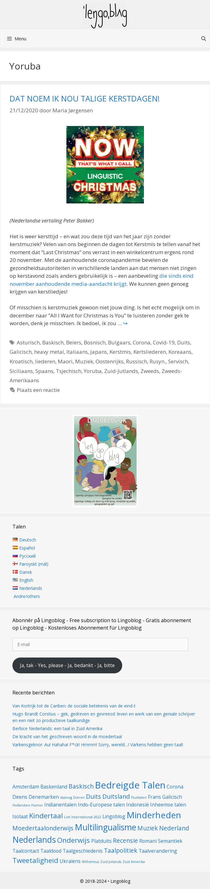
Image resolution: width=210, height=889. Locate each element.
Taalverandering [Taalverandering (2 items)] (158, 850)
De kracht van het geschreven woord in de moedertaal (67, 736)
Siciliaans (21, 371)
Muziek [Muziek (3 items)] (147, 828)
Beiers (73, 342)
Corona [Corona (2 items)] (175, 786)
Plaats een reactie (38, 389)
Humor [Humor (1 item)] (37, 805)
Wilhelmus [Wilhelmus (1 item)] (90, 862)
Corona (141, 342)
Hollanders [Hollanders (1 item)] (21, 805)
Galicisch (21, 351)
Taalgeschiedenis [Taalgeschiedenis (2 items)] (83, 850)
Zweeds (150, 371)
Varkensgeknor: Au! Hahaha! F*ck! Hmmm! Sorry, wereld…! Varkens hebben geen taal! (97, 745)
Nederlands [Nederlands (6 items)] (34, 839)
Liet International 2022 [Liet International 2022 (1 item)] (82, 817)
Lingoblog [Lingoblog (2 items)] (113, 816)
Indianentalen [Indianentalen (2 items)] (60, 804)
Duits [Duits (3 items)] (93, 796)
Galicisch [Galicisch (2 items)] (172, 796)
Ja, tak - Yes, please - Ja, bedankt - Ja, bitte (67, 665)
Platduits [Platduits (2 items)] (101, 840)
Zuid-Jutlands (121, 371)
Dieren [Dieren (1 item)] (79, 797)
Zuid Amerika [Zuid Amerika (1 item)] (134, 862)
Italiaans (77, 351)
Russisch (136, 361)
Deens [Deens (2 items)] (19, 796)
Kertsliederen (149, 351)
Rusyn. (158, 361)
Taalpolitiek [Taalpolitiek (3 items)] (120, 850)
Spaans (44, 371)
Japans (98, 351)
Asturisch (28, 342)
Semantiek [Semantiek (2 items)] (170, 840)
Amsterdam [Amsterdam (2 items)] (25, 786)
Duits (183, 342)
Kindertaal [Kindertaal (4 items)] (46, 815)
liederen (45, 361)
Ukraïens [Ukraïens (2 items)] (70, 861)
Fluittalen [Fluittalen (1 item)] (139, 797)
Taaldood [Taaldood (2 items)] (50, 850)
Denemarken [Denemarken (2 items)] (44, 796)
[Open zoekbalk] (204, 38)
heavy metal (49, 351)
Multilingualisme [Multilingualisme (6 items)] (105, 827)
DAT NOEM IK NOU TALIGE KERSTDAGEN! (85, 98)
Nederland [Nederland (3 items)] (174, 828)
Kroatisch (21, 361)
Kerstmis (120, 351)
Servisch (178, 361)
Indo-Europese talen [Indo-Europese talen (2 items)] (101, 804)
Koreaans (179, 351)
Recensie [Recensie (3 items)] (125, 840)
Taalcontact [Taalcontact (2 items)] (25, 850)
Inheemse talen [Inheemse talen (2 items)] (168, 804)
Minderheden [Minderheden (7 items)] (154, 815)
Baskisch (53, 342)
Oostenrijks (109, 361)
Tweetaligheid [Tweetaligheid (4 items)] (35, 860)
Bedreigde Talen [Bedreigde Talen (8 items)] (130, 785)
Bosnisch (94, 342)
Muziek (84, 361)
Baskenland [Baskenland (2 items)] (53, 786)
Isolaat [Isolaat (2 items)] (20, 816)
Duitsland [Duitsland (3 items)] (116, 796)
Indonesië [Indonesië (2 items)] (137, 804)
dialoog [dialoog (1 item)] (66, 797)
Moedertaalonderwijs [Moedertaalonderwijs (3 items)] (43, 828)
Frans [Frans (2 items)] (154, 796)
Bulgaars (119, 342)
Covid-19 (164, 342)
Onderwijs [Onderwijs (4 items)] (73, 840)
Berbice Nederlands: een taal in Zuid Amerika (57, 728)
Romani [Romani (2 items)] (148, 840)
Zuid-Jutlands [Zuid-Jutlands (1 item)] (110, 862)
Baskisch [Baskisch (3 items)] (81, 786)
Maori (65, 361)
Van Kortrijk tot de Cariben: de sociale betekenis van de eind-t (74, 706)
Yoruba (93, 371)
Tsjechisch (68, 371)
